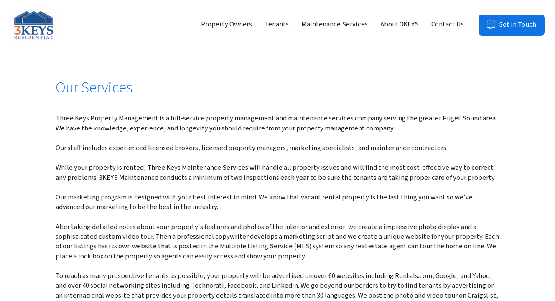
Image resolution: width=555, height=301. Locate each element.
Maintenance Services (334, 24)
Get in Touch (516, 27)
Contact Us (447, 24)
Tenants (277, 24)
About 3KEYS (399, 24)
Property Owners (226, 24)
